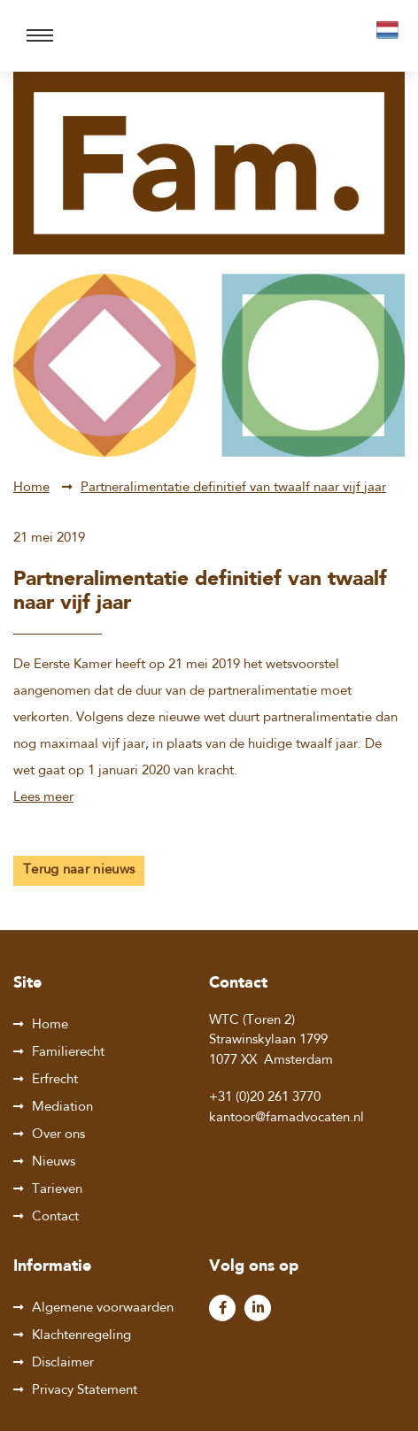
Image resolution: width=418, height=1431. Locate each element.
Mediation (62, 1107)
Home (31, 488)
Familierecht (68, 1052)
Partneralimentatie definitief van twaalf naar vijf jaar (233, 488)
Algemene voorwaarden (103, 1308)
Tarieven (57, 1189)
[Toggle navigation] (40, 35)
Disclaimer (63, 1363)
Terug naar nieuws (79, 870)
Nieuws (53, 1162)
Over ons (58, 1135)
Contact (55, 1217)
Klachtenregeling (81, 1336)
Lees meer (43, 797)
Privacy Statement (84, 1390)
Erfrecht (55, 1080)
